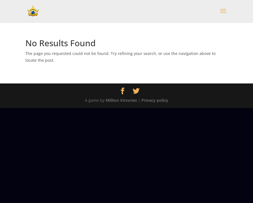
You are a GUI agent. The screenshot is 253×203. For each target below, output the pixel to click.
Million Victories (121, 100)
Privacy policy (154, 100)
